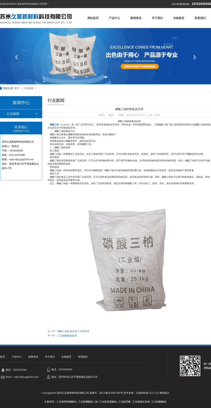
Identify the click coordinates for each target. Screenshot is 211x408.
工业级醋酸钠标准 (67, 335)
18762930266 (191, 4)
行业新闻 (29, 88)
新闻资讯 (136, 18)
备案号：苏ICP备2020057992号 (106, 393)
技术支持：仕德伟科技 (136, 393)
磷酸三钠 (54, 124)
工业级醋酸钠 (158, 401)
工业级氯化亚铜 (141, 401)
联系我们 (200, 18)
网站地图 (154, 393)
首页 (17, 88)
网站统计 (165, 393)
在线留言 (178, 18)
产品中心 (114, 18)
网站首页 (93, 18)
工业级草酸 (124, 401)
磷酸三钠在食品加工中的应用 (73, 331)
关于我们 (157, 18)
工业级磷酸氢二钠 (88, 401)
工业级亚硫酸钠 (108, 401)
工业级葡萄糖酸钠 (66, 401)
